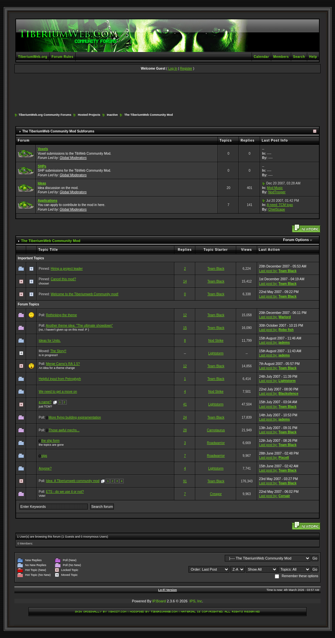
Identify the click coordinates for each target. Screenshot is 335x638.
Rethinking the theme (61, 315)
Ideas (42, 183)
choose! (44, 283)
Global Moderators (73, 158)
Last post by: (268, 271)
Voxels (43, 149)
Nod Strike (215, 340)
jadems (284, 342)
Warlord (284, 317)
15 (185, 328)
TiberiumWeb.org (32, 57)
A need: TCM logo (280, 205)
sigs (44, 455)
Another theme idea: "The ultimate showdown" (79, 325)
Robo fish (285, 330)
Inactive (112, 114)
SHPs (42, 166)
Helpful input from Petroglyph (60, 379)
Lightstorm (215, 353)
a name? (45, 402)
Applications (47, 200)
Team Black (215, 268)
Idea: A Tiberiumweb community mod (72, 481)
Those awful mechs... (63, 430)
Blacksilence (288, 393)
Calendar (261, 57)
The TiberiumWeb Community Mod (148, 114)
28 (185, 430)
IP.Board (159, 601)
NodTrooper (277, 192)
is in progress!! (48, 355)
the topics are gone (51, 444)
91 (185, 481)
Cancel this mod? (63, 279)
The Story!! (58, 351)
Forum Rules (63, 57)
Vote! (42, 495)
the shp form (50, 440)
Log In (172, 68)
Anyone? (45, 468)
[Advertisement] (167, 93)
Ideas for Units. (50, 340)
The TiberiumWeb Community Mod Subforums (58, 131)
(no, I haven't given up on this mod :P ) (64, 329)
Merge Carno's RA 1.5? (63, 364)
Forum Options (296, 240)
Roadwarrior (216, 443)
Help (313, 57)
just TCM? (45, 406)
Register (186, 68)
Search (299, 57)
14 (185, 281)
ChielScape (276, 209)
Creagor (216, 494)
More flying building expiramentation (74, 417)
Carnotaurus (216, 430)
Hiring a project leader (67, 268)
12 (185, 315)
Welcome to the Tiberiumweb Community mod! (84, 294)
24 (185, 417)
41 (185, 404)
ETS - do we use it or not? (65, 491)
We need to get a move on (58, 391)
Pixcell (283, 457)
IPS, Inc (195, 601)
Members (281, 57)
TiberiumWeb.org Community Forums (45, 114)
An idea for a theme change (57, 368)
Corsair (284, 496)
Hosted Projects (89, 114)
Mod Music (275, 188)
